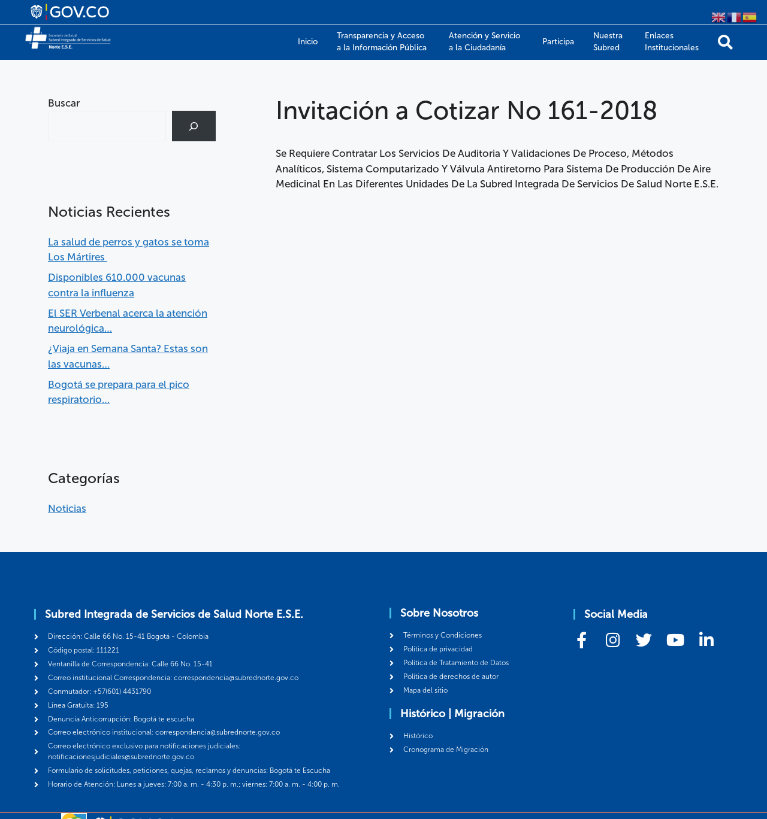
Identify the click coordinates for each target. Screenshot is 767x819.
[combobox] (107, 126)
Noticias (67, 508)
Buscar (64, 103)
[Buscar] (194, 126)
